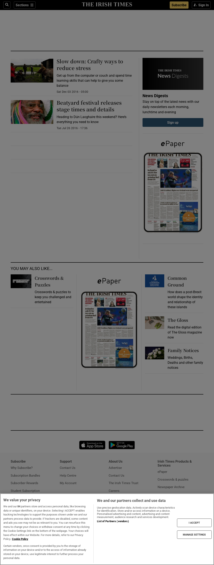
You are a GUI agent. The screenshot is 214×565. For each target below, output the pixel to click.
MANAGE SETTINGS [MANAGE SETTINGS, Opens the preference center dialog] (194, 534)
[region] (107, 529)
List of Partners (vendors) (113, 521)
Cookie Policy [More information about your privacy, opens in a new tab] (20, 539)
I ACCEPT (194, 522)
